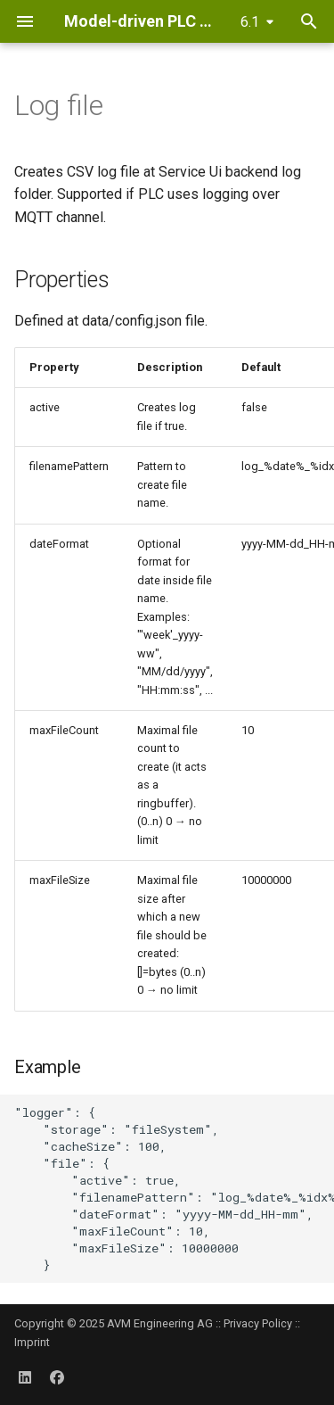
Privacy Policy (258, 1323)
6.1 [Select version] (249, 21)
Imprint (32, 1342)
